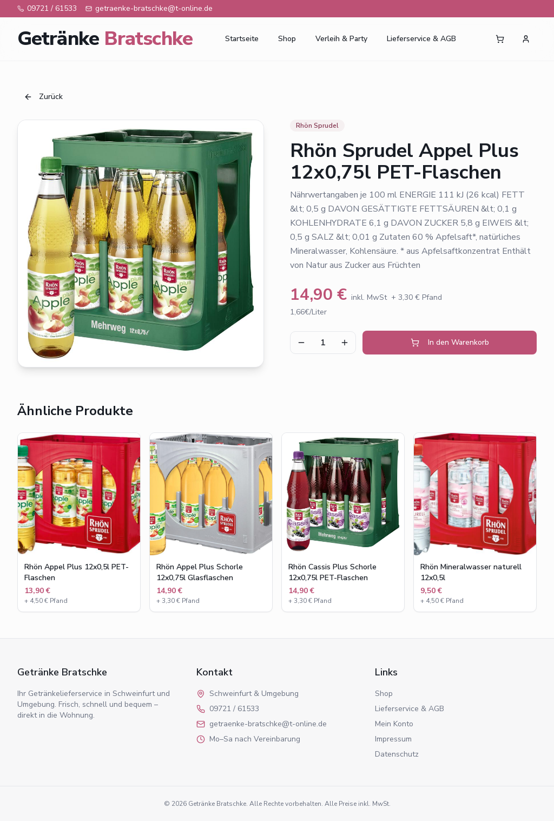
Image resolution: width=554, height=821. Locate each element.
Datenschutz (397, 754)
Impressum (393, 739)
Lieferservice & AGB (421, 39)
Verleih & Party (341, 39)
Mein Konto (394, 724)
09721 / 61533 (47, 8)
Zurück (43, 96)
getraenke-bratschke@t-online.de (149, 8)
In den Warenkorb (450, 342)
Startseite (242, 39)
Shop (287, 39)
